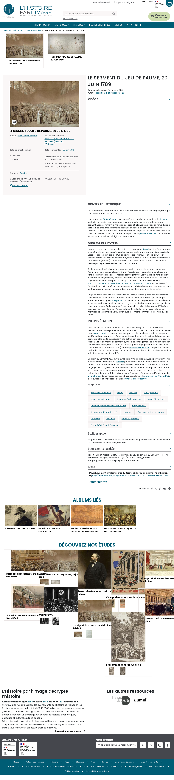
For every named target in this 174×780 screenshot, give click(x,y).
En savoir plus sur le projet (69, 736)
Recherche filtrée (99, 24)
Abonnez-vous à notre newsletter (117, 750)
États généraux (151, 393)
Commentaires (98, 483)
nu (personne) (139, 406)
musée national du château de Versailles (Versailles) (59, 141)
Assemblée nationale (101, 393)
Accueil (7, 30)
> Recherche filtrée (70, 18)
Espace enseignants (126, 2)
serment (128, 413)
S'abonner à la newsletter (159, 16)
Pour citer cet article (101, 449)
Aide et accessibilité (149, 767)
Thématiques (41, 24)
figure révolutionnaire (101, 400)
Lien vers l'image (20, 186)
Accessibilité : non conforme (97, 776)
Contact (114, 772)
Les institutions (13, 772)
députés (133, 393)
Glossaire (80, 767)
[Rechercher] (86, 13)
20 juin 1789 (68, 150)
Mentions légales (33, 772)
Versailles (110, 419)
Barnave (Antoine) (130, 419)
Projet (93, 767)
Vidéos (118, 24)
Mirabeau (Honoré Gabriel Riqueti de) (108, 406)
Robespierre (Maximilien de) (104, 413)
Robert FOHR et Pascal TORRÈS (110, 93)
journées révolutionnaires (129, 400)
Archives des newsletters (94, 772)
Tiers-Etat (95, 419)
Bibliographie (97, 434)
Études (16, 767)
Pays (67, 767)
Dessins (23, 174)
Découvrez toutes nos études (28, 30)
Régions (54, 767)
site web (51, 145)
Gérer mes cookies (156, 772)
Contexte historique (104, 205)
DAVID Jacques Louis (27, 136)
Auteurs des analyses (35, 767)
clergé (120, 393)
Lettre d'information (102, 2)
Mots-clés (61, 24)
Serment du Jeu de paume (151, 413)
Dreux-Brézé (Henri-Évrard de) (105, 426)
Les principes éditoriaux (124, 767)
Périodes (78, 24)
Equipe (105, 767)
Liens (91, 467)
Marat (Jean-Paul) (156, 400)
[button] (25, 51)
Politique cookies (72, 776)
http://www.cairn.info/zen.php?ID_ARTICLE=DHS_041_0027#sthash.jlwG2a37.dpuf (130, 476)
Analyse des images (103, 243)
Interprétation (100, 322)
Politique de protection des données (62, 772)
